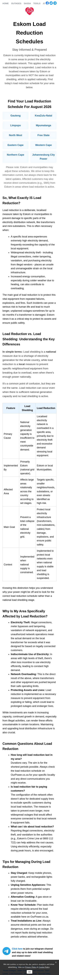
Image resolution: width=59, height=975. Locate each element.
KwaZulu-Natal (43, 115)
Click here (17, 949)
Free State (43, 135)
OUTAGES (16, 3)
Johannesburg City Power (43, 156)
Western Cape (43, 145)
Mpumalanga (43, 125)
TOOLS (36, 3)
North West (15, 135)
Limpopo (15, 125)
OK (29, 972)
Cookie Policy (44, 967)
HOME (5, 3)
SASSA (27, 3)
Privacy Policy (30, 967)
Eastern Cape (15, 145)
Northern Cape (15, 154)
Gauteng (15, 115)
